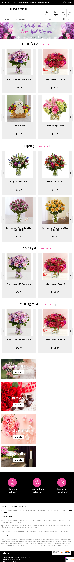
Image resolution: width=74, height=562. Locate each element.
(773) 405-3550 (10, 2)
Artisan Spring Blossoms (55, 125)
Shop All (47, 43)
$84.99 (19, 87)
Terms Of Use (7, 561)
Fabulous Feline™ (19, 125)
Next (71, 70)
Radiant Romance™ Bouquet (55, 79)
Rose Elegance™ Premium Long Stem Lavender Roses (19, 229)
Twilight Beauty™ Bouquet (19, 181)
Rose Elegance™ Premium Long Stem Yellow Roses (55, 229)
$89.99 (19, 189)
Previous (3, 70)
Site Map (42, 561)
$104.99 (55, 87)
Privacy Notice (18, 561)
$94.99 (19, 236)
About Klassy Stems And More (13, 451)
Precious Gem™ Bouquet (55, 181)
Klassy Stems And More (18, 8)
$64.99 (19, 134)
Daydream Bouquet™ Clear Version (19, 79)
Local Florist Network (30, 561)
